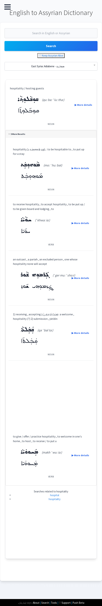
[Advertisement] (51, 394)
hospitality (54, 499)
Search (51, 46)
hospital (54, 495)
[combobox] (51, 34)
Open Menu (7, 7)
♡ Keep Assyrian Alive (51, 55)
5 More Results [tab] (17, 134)
